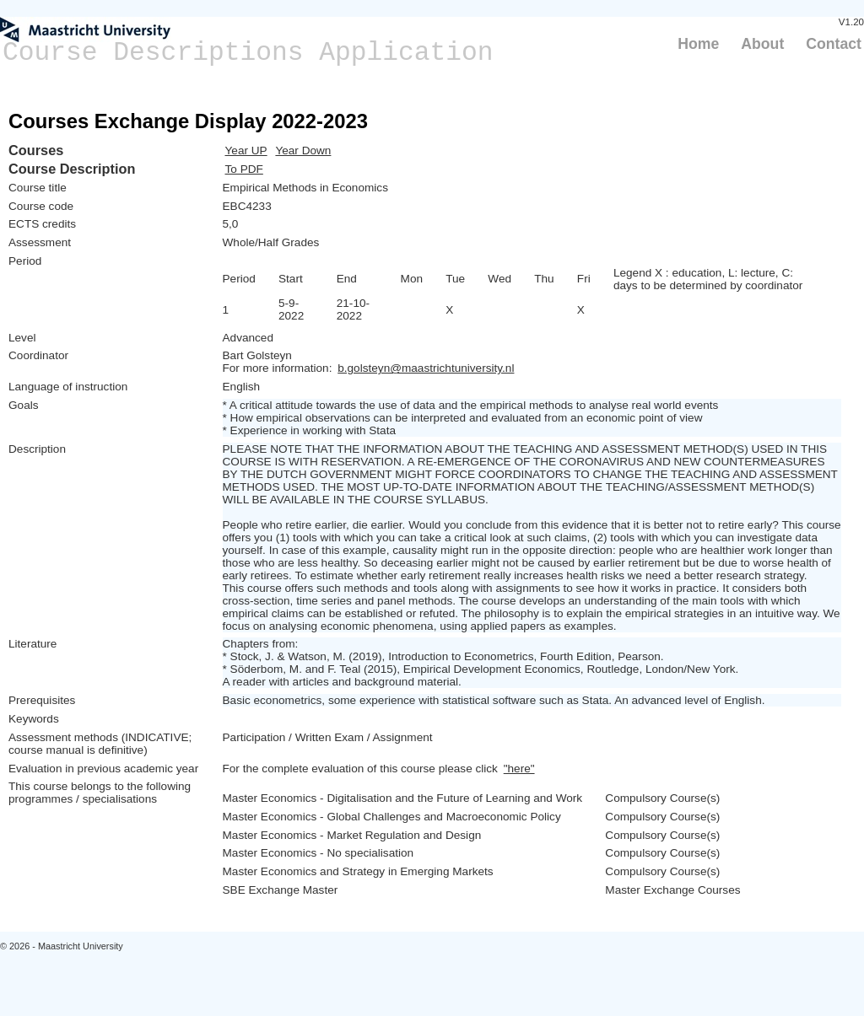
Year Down (303, 150)
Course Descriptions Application (248, 52)
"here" (519, 768)
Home (698, 43)
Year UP (246, 150)
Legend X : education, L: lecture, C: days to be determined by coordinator (707, 279)
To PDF (244, 169)
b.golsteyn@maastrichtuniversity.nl (426, 368)
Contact (833, 43)
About (762, 43)
